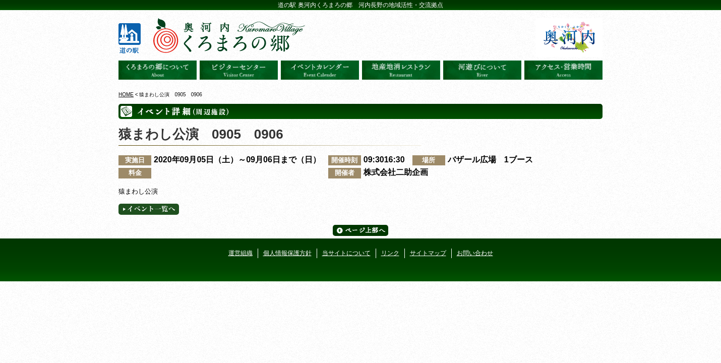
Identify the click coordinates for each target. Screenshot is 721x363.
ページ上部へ (360, 230)
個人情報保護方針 (287, 253)
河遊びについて (482, 70)
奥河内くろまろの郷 (157, 70)
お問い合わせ (475, 253)
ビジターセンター (239, 70)
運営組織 (240, 253)
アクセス (563, 70)
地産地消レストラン (401, 70)
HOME (126, 94)
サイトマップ (428, 253)
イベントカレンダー (320, 70)
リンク (390, 253)
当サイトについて (346, 253)
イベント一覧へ (148, 209)
